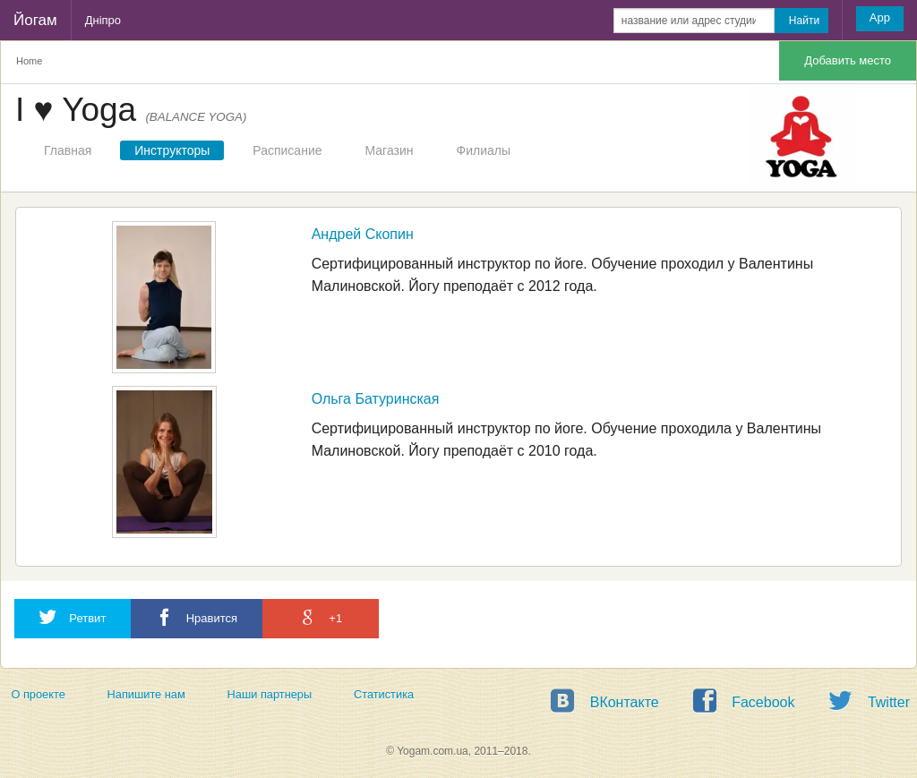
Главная (67, 150)
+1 (320, 617)
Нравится (196, 617)
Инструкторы (172, 150)
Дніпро (103, 20)
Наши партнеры (270, 694)
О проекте (37, 694)
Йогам (35, 20)
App (880, 17)
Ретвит (72, 617)
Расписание (287, 150)
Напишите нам (146, 694)
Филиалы (483, 150)
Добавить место (847, 60)
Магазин (389, 150)
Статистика (384, 694)
